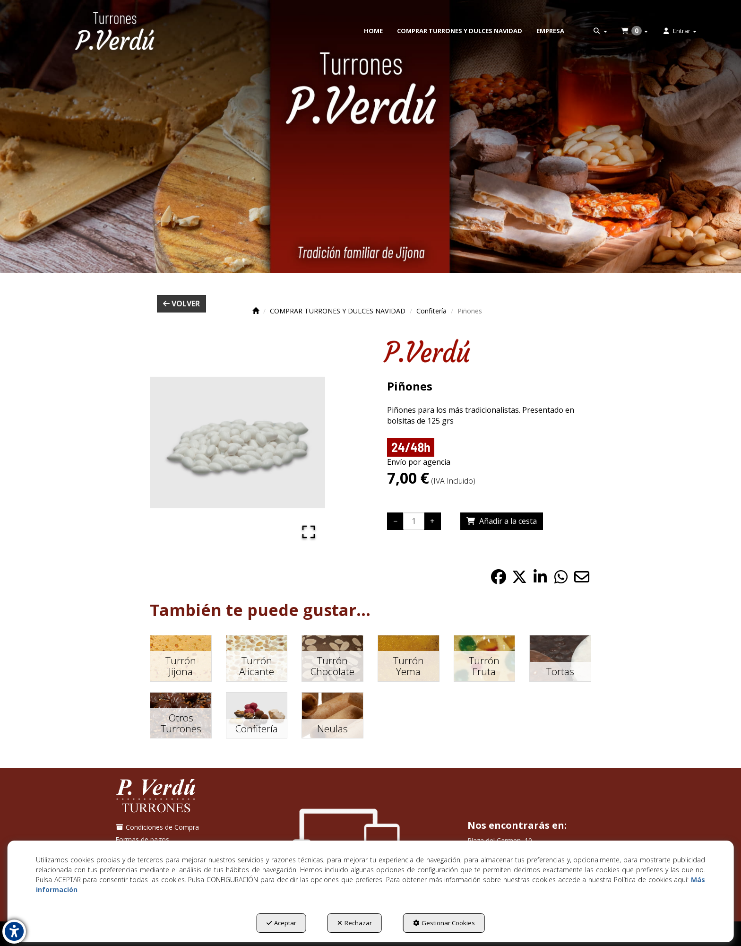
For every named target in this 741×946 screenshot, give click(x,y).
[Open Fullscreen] (309, 532)
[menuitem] (373, 31)
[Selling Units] (413, 520)
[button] (115, 31)
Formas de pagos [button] (142, 839)
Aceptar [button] (281, 923)
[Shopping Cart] (501, 521)
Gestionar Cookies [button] (444, 923)
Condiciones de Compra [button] (157, 827)
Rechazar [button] (354, 923)
